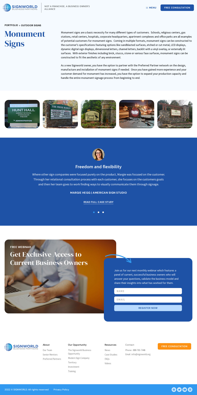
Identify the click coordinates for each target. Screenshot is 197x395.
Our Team (47, 350)
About (46, 344)
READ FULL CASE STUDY (98, 202)
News (107, 350)
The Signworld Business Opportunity (79, 352)
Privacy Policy (61, 389)
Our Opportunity (77, 344)
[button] (94, 212)
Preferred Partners (52, 358)
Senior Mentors (50, 354)
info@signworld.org (141, 354)
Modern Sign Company (78, 358)
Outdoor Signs (31, 25)
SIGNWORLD (20, 389)
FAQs (107, 358)
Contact (129, 344)
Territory (72, 362)
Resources (110, 344)
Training (72, 371)
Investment (73, 366)
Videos (108, 363)
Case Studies (111, 354)
